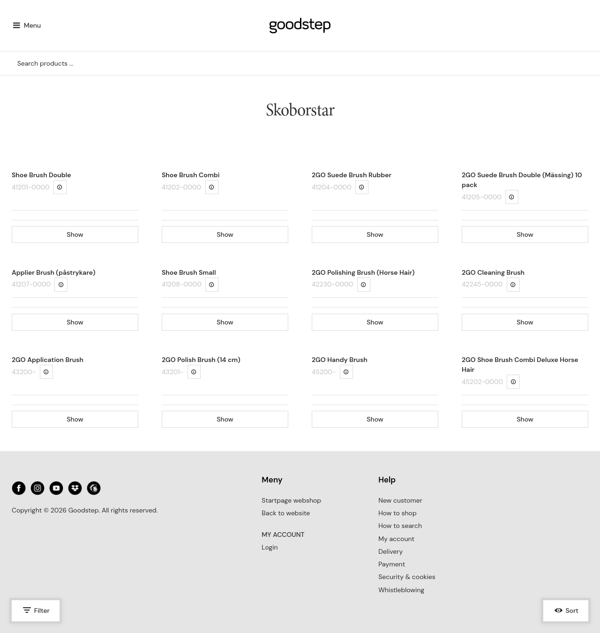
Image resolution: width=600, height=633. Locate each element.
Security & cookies (406, 577)
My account (396, 539)
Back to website (286, 513)
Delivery (390, 551)
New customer (400, 500)
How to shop (397, 513)
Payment (391, 564)
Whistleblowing (401, 590)
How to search (400, 525)
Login (270, 547)
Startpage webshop (291, 500)
